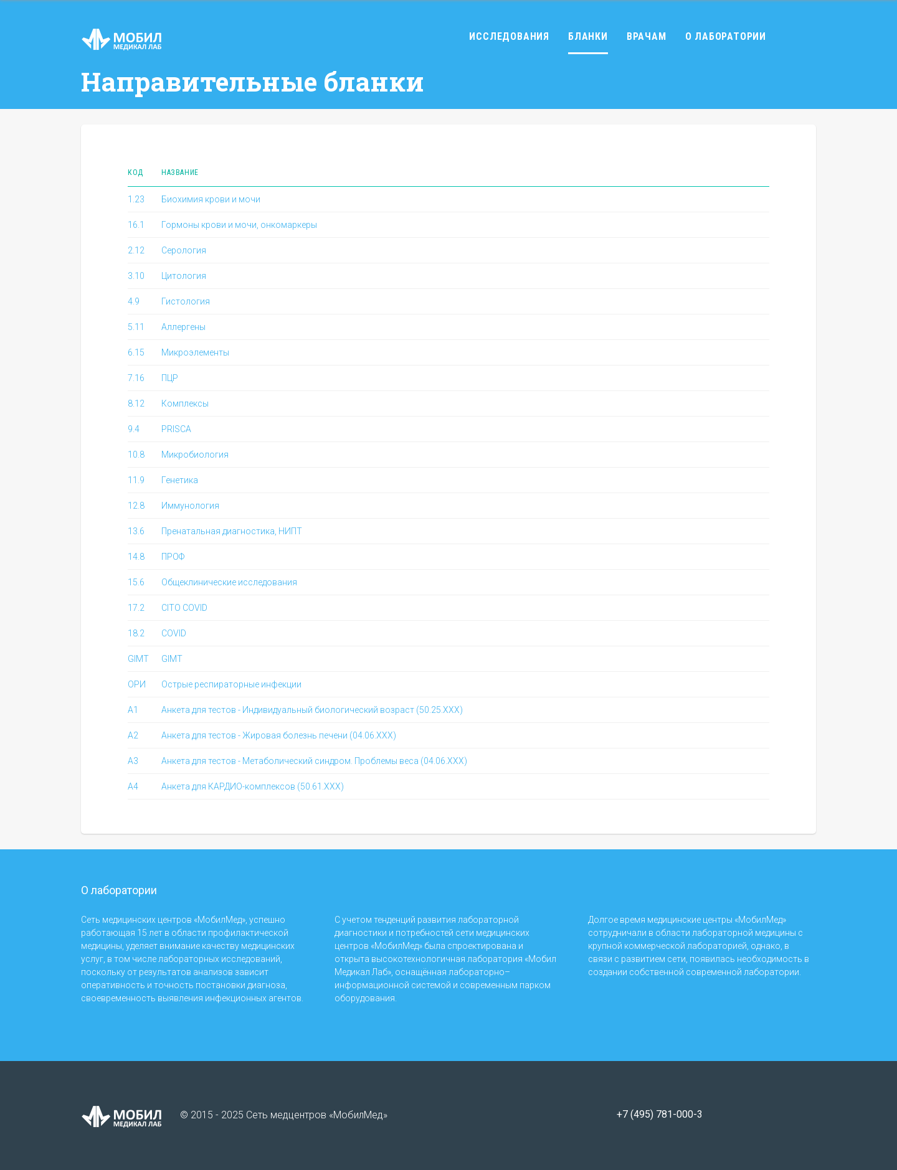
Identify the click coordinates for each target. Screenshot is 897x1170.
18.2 (136, 633)
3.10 (136, 276)
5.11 (136, 327)
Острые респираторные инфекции (231, 684)
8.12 (136, 403)
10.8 (136, 455)
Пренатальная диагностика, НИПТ (231, 531)
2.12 (136, 250)
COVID (173, 633)
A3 (133, 761)
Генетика (179, 480)
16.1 (136, 225)
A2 (133, 735)
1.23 (136, 199)
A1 (133, 710)
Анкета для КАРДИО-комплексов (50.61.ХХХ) (252, 786)
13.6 (136, 531)
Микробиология (195, 455)
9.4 (134, 429)
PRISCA (176, 429)
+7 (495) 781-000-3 (660, 1115)
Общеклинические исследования (229, 582)
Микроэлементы (195, 352)
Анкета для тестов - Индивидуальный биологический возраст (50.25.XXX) (312, 710)
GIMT (138, 659)
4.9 (134, 301)
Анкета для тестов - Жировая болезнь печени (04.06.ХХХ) (278, 735)
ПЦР (169, 378)
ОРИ (137, 684)
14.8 (136, 557)
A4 (133, 786)
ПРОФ (172, 557)
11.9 (136, 480)
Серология (183, 250)
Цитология (183, 276)
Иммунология (190, 506)
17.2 (136, 608)
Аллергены (183, 327)
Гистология (185, 301)
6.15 (136, 352)
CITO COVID (184, 608)
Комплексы (185, 403)
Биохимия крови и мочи (210, 199)
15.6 (136, 582)
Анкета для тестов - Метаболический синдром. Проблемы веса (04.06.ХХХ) (314, 761)
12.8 (136, 506)
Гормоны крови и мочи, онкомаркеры (239, 225)
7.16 (136, 378)
